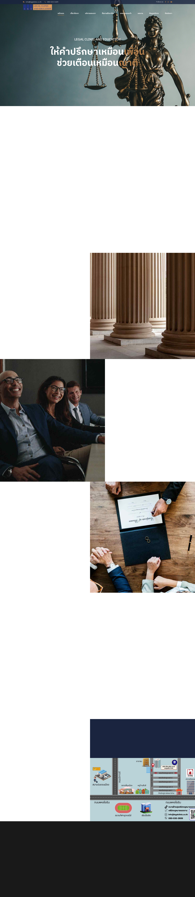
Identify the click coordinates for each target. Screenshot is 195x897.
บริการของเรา (90, 13)
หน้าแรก (61, 13)
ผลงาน (140, 13)
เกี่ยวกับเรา (74, 13)
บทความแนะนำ (125, 13)
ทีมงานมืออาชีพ (108, 13)
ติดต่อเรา (168, 13)
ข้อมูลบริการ (154, 13)
